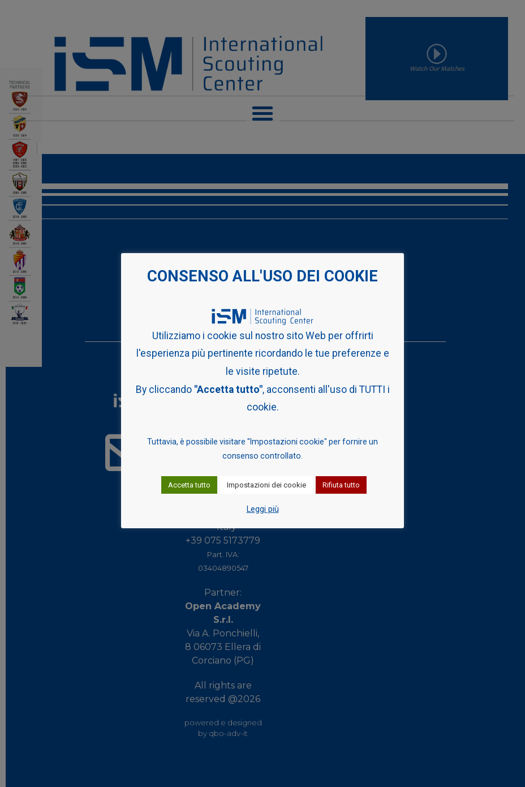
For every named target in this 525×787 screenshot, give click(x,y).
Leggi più (263, 509)
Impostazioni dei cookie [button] (266, 485)
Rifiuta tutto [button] (341, 485)
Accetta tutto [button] (189, 485)
